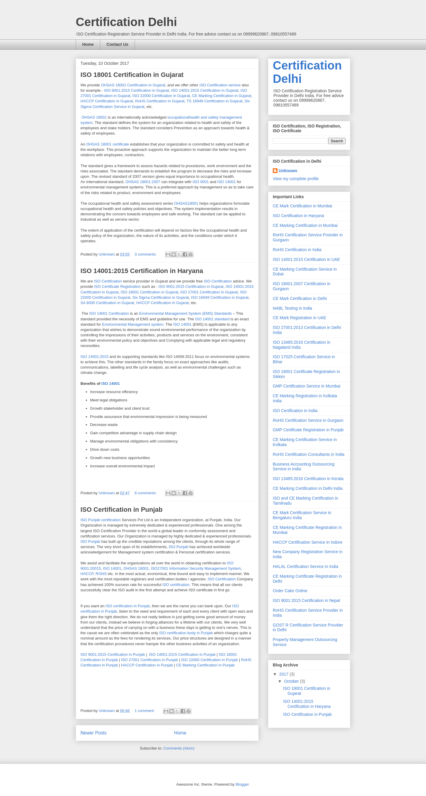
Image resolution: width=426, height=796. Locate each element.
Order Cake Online (290, 590)
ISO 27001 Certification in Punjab (149, 660)
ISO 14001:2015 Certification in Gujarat (204, 90)
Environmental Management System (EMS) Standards (185, 313)
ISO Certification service (220, 85)
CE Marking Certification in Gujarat (221, 95)
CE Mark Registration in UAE (299, 317)
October (292, 681)
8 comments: (146, 493)
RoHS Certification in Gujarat (160, 101)
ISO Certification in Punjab (121, 509)
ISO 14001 (226, 182)
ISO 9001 (201, 182)
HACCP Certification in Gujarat (106, 101)
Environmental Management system (132, 324)
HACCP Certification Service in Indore (308, 542)
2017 (284, 674)
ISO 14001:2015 (94, 356)
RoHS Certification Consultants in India (308, 454)
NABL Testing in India (292, 308)
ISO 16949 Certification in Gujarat (219, 297)
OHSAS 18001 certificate (107, 144)
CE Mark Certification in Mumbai (302, 206)
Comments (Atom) (178, 748)
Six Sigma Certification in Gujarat (161, 297)
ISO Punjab (90, 541)
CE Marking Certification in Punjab (205, 665)
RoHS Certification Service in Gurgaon (308, 420)
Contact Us (117, 44)
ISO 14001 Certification (109, 313)
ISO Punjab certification (100, 520)
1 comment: (145, 710)
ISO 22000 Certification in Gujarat (161, 95)
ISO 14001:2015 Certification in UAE (306, 259)
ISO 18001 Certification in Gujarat (131, 74)
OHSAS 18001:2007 (142, 182)
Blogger (241, 784)
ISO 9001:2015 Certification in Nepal (306, 600)
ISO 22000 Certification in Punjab (209, 660)
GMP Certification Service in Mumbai (306, 386)
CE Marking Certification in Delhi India (308, 488)
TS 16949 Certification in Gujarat (215, 101)
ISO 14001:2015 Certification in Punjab (182, 654)
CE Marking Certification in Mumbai (305, 225)
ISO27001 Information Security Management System (196, 568)
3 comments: (146, 254)
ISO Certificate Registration (117, 286)
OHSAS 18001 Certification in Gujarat (133, 85)
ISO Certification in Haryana (298, 215)
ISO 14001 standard (212, 319)
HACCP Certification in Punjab (147, 665)
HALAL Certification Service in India (305, 566)
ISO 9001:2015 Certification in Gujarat (136, 90)
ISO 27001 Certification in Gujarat (209, 292)
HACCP (86, 573)
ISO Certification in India (295, 410)
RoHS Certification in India (297, 249)
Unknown (288, 170)
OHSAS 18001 (94, 117)
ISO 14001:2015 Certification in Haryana (141, 271)
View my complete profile (296, 178)
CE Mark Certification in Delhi (300, 298)
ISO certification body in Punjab (186, 633)
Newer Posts (93, 732)
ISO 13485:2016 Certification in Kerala (308, 478)
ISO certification (176, 584)
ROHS (102, 573)
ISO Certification (108, 281)
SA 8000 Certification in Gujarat (107, 303)
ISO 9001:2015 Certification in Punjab (112, 654)
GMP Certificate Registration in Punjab (308, 429)
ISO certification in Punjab (128, 606)
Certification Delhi (126, 21)
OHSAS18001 (186, 203)
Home (88, 44)
